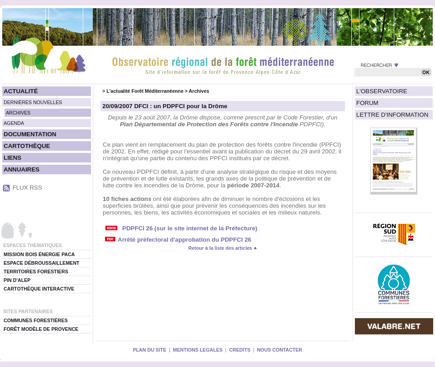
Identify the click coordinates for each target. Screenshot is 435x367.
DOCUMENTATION (30, 134)
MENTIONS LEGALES (198, 350)
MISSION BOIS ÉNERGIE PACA (39, 254)
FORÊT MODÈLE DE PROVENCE (41, 329)
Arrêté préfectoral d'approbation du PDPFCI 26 (184, 239)
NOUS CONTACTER (279, 350)
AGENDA (14, 123)
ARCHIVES (18, 112)
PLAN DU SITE (149, 350)
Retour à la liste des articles (222, 248)
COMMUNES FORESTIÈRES (36, 320)
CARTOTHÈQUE (27, 146)
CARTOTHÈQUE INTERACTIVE (39, 288)
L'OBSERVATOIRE (381, 91)
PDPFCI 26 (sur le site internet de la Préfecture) (190, 228)
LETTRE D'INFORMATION (392, 114)
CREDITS (239, 350)
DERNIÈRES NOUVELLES (33, 102)
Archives (199, 91)
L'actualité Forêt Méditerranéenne (144, 91)
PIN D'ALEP (17, 280)
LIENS (12, 157)
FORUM (367, 103)
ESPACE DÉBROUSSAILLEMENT (41, 263)
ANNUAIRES (21, 169)
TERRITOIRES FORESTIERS (36, 271)
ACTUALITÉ (21, 91)
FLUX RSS (27, 187)
